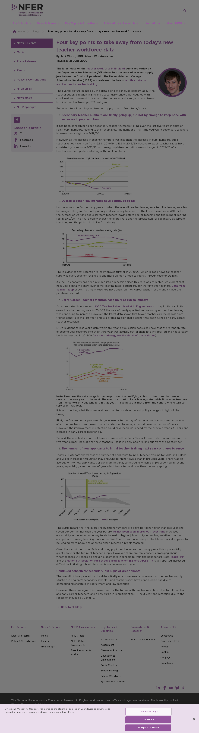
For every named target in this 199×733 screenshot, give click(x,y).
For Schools (20, 23)
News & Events (46, 23)
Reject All (148, 723)
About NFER (174, 23)
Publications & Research (119, 23)
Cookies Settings (148, 715)
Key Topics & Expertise (80, 23)
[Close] (193, 722)
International (152, 23)
